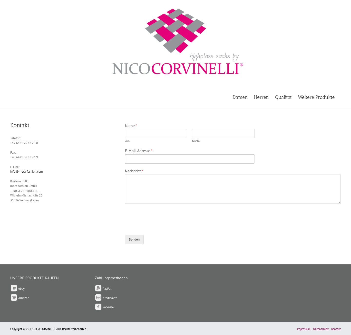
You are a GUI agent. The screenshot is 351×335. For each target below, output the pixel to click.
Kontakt (336, 329)
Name (131, 125)
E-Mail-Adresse (139, 150)
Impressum (304, 329)
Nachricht (134, 170)
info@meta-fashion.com (26, 171)
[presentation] (162, 227)
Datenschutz (321, 329)
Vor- (127, 141)
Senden (134, 239)
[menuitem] (243, 97)
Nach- (196, 141)
